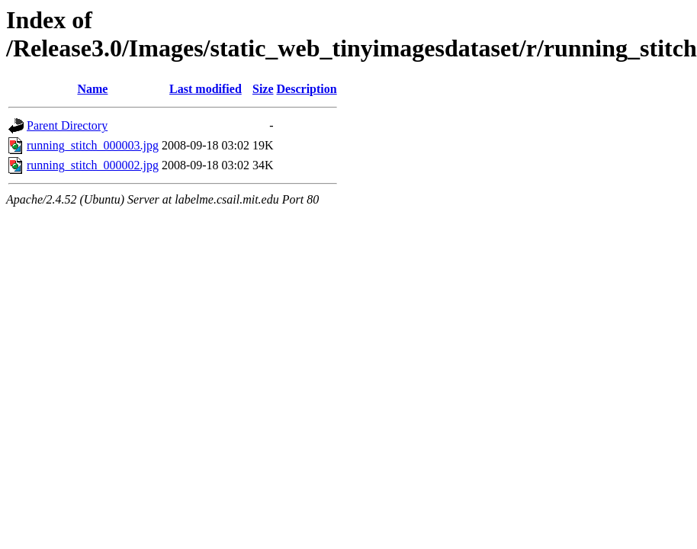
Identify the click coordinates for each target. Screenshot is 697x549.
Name (92, 88)
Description (307, 88)
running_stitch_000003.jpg (93, 145)
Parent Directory (67, 125)
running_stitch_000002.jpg (93, 165)
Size (263, 88)
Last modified (205, 88)
